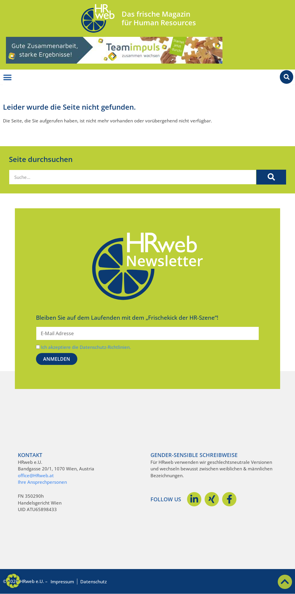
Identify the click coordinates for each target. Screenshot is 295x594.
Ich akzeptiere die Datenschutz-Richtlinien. (86, 347)
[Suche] (271, 177)
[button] (13, 581)
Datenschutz (93, 581)
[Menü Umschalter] (7, 77)
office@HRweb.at (36, 475)
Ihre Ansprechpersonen (42, 482)
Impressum (62, 581)
